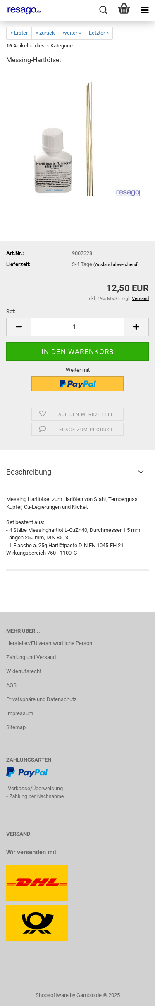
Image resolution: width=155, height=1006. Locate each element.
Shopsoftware (52, 995)
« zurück (45, 33)
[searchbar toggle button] (103, 10)
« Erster (19, 33)
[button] (18, 327)
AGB (11, 685)
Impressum (19, 713)
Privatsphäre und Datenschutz (41, 699)
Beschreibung (28, 472)
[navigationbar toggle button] (144, 10)
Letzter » (99, 33)
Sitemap (16, 727)
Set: (10, 311)
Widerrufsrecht (23, 671)
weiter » (72, 33)
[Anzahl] (77, 327)
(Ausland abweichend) (116, 264)
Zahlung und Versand (31, 657)
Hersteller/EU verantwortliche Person (49, 643)
